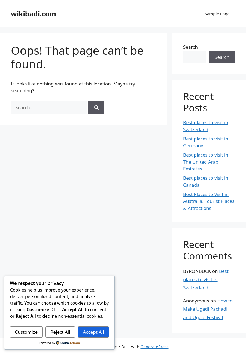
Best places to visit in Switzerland (206, 279)
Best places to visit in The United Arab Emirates (205, 162)
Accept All (93, 332)
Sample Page (217, 13)
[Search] (96, 107)
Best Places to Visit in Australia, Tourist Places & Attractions (208, 201)
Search (190, 47)
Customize (26, 332)
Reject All (60, 332)
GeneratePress (154, 346)
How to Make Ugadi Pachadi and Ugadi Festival (208, 309)
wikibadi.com (33, 13)
